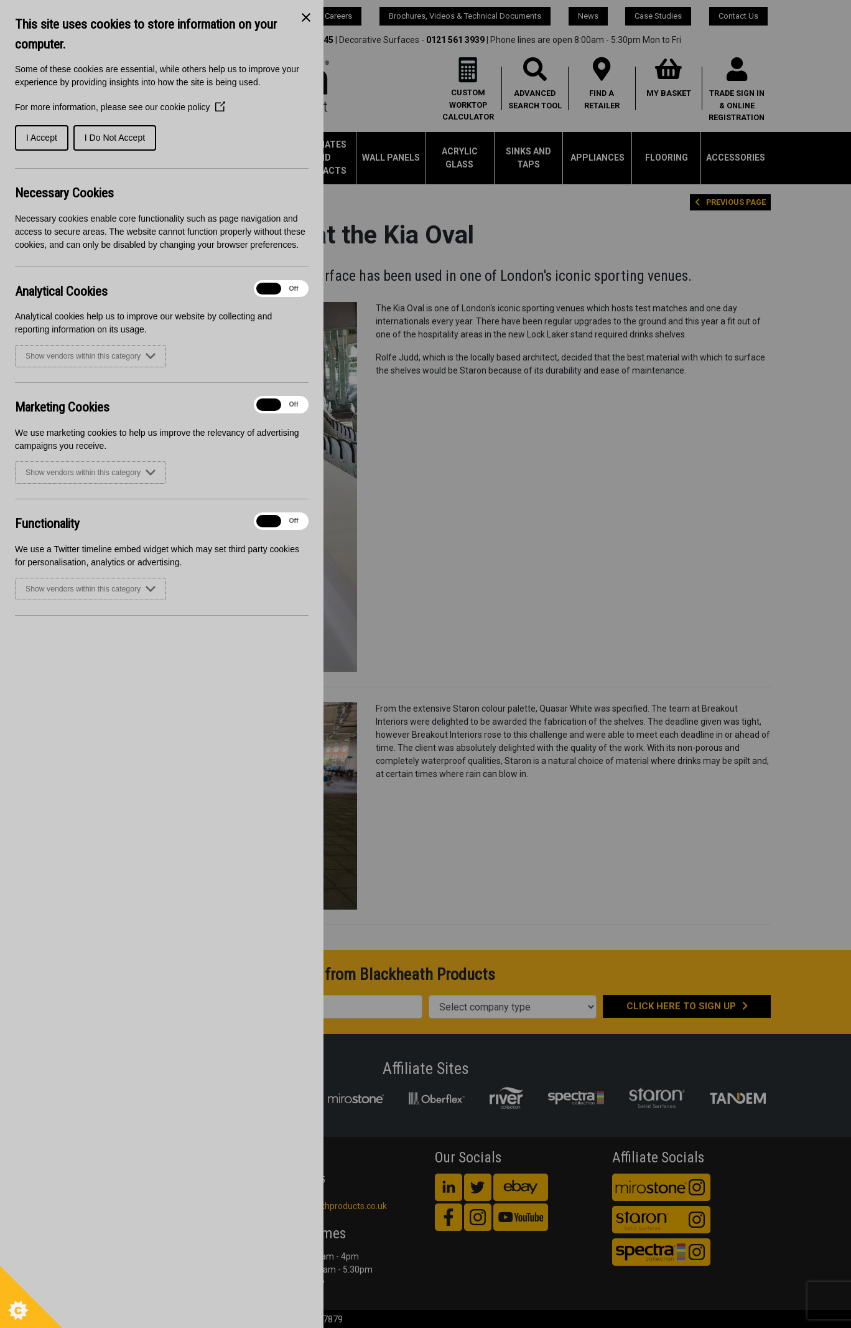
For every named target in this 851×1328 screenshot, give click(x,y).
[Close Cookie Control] (306, 17)
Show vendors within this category (91, 356)
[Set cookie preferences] (31, 1297)
